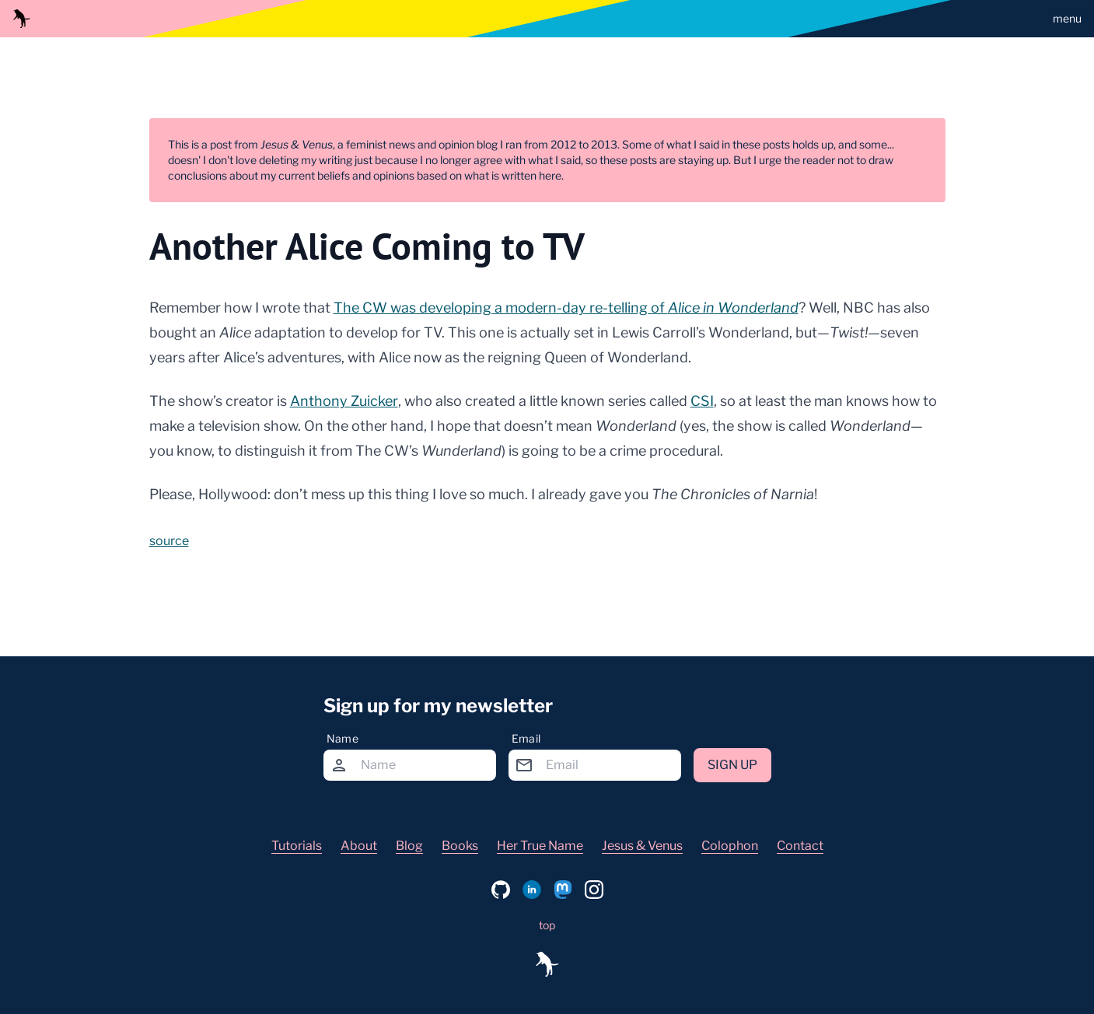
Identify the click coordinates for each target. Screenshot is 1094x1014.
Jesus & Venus (642, 845)
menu (1067, 18)
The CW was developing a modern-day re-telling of (566, 307)
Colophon (729, 845)
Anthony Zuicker (344, 401)
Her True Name (540, 845)
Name (342, 738)
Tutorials (296, 845)
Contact (800, 845)
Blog (409, 845)
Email (526, 738)
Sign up (732, 764)
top (547, 925)
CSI (702, 401)
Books (460, 845)
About (359, 845)
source (169, 540)
